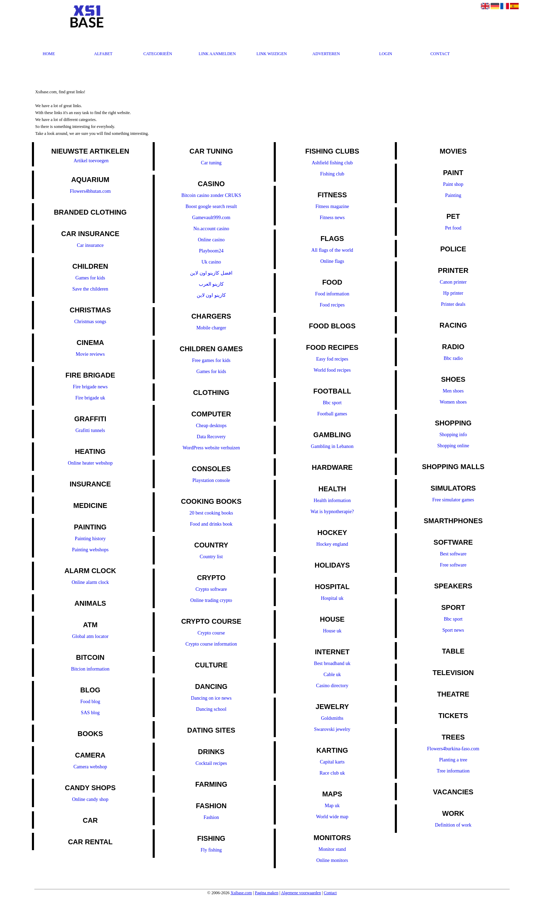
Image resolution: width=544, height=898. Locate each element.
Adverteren (326, 53)
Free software (453, 565)
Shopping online (453, 445)
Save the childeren (90, 289)
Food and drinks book (211, 524)
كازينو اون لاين (211, 295)
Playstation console (211, 480)
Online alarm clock (90, 582)
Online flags (332, 261)
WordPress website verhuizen (211, 447)
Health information (332, 500)
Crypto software (211, 589)
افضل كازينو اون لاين (211, 273)
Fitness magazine (332, 206)
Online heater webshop (90, 463)
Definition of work (453, 825)
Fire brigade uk (90, 397)
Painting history (90, 538)
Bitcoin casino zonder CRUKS (211, 195)
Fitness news (332, 217)
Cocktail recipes (211, 763)
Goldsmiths (332, 718)
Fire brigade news (90, 386)
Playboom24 (211, 250)
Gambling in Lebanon (332, 446)
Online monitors (332, 860)
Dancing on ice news (211, 698)
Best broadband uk (332, 663)
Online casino (211, 239)
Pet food (453, 228)
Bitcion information (90, 669)
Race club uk (332, 773)
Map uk (332, 805)
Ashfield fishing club (332, 162)
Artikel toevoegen (91, 160)
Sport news (453, 630)
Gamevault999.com (211, 217)
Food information (332, 293)
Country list (211, 556)
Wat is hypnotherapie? (332, 511)
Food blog (90, 701)
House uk (332, 630)
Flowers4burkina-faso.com (453, 748)
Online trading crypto (211, 600)
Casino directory (332, 685)
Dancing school (211, 709)
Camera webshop (90, 766)
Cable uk (332, 674)
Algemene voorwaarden (301, 892)
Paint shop (453, 184)
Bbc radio (453, 358)
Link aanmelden (217, 53)
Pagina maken (267, 892)
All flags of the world (332, 250)
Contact (440, 53)
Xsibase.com (241, 892)
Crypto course (211, 633)
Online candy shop (90, 799)
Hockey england (332, 544)
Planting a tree (453, 759)
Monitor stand (332, 849)
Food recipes (332, 305)
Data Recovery (211, 436)
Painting (453, 195)
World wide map (332, 816)
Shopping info (453, 434)
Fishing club (332, 173)
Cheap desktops (211, 425)
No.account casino (211, 228)
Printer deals (453, 304)
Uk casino (211, 262)
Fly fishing (211, 850)
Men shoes (453, 391)
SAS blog (90, 712)
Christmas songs (90, 321)
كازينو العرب (211, 284)
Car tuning (211, 162)
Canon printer (453, 282)
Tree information (453, 771)
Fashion (211, 817)
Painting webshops (90, 549)
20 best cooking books (211, 513)
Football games (332, 413)
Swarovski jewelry (332, 729)
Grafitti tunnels (90, 430)
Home (49, 53)
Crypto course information (211, 644)
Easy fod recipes (332, 359)
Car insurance (90, 245)
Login (385, 53)
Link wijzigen (271, 53)
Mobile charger (211, 327)
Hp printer (453, 293)
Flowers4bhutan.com (90, 191)
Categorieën (157, 53)
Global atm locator (90, 636)
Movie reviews (90, 354)
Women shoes (453, 402)
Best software (453, 553)
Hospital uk (332, 598)
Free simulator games (453, 499)
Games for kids (90, 277)
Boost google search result (211, 206)
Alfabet (103, 53)
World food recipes (332, 370)
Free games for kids (211, 360)
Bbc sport (332, 402)
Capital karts (332, 762)
